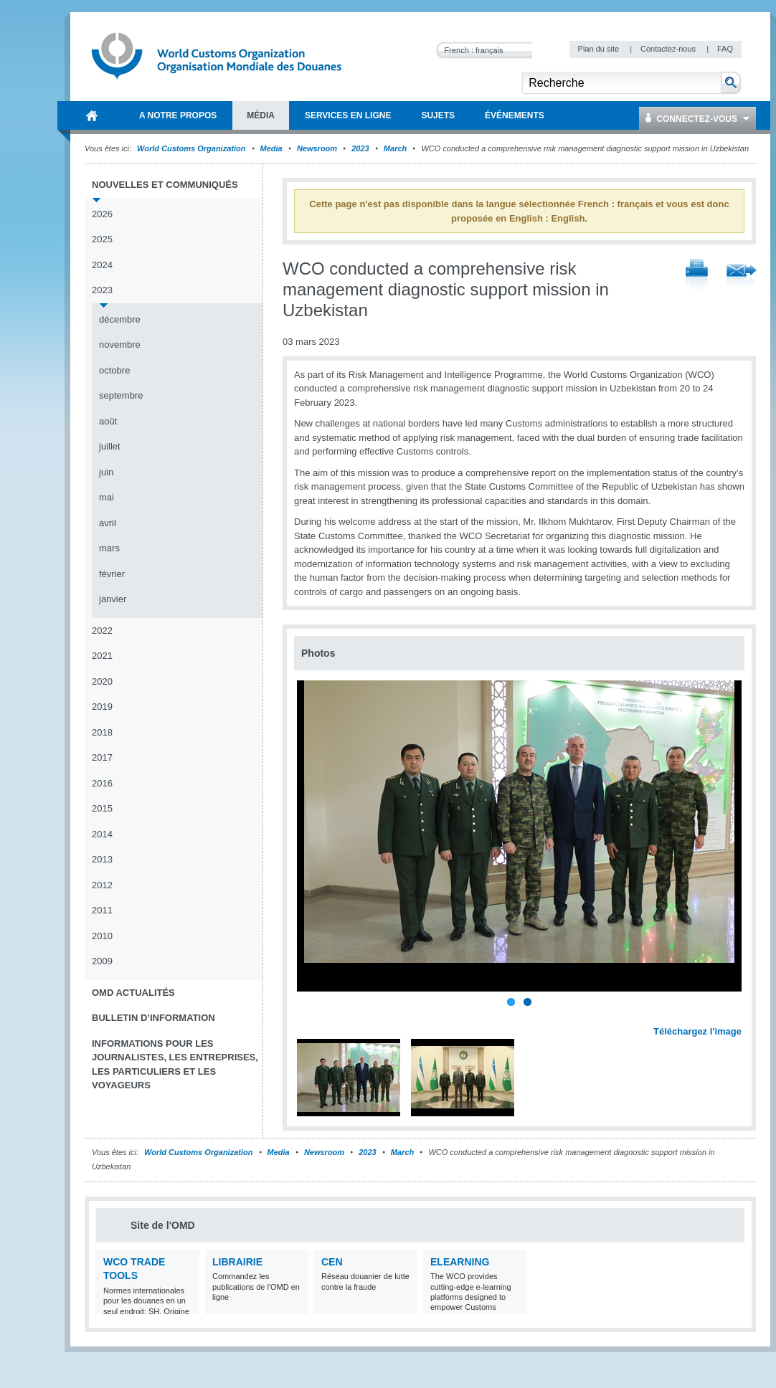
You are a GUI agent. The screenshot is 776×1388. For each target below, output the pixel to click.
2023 (360, 148)
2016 (102, 783)
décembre (120, 319)
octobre (114, 370)
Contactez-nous (669, 48)
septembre (121, 395)
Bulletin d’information (153, 1017)
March (395, 148)
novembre (120, 344)
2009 (102, 961)
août (108, 421)
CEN (332, 1262)
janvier (112, 599)
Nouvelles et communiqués (165, 184)
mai (106, 497)
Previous (309, 1015)
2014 (102, 834)
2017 (102, 757)
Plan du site (600, 48)
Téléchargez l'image (697, 1031)
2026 (102, 214)
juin (106, 472)
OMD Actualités (133, 992)
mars (109, 548)
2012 (102, 885)
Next (739, 1015)
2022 (102, 630)
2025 (102, 239)
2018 (102, 732)
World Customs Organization (192, 148)
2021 (102, 655)
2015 (102, 808)
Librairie (237, 1262)
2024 (102, 265)
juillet (109, 446)
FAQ (725, 48)
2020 (102, 681)
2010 (102, 936)
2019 (102, 706)
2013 (102, 859)
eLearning (459, 1262)
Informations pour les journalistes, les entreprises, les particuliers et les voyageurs (175, 1064)
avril (107, 523)
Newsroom (317, 148)
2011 (102, 910)
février (112, 574)
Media (271, 148)
